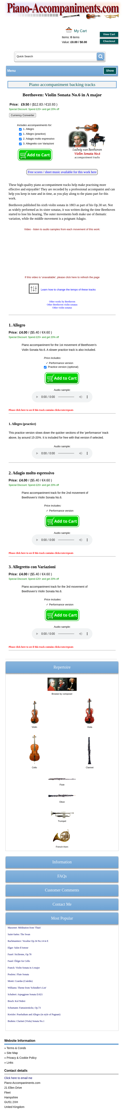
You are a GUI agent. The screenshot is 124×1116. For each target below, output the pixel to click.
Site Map (12, 1053)
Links (10, 1062)
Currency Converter (22, 115)
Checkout (109, 41)
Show (110, 70)
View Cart (109, 34)
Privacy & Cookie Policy (22, 1057)
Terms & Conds (16, 1048)
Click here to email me (18, 1078)
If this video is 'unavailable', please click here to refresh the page (62, 277)
